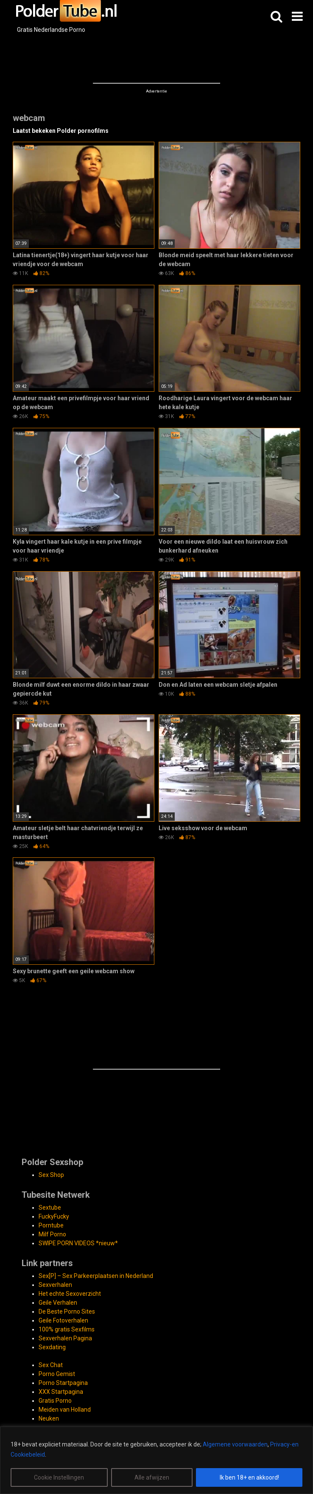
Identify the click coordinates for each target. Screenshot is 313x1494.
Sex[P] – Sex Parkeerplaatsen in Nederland (96, 1275)
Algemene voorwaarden (235, 1444)
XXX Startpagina (61, 1391)
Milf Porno (52, 1234)
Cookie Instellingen (59, 1477)
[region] (156, 1460)
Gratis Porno (55, 1400)
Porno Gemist (57, 1373)
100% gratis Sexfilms (67, 1329)
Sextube (50, 1207)
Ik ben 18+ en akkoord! (249, 1477)
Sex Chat (51, 1365)
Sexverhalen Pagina (65, 1338)
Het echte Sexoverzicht (70, 1293)
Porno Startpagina (63, 1382)
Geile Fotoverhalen (63, 1320)
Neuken (49, 1418)
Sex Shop (51, 1174)
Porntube (51, 1225)
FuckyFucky (54, 1216)
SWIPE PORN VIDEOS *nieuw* (78, 1243)
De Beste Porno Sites (67, 1311)
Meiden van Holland (65, 1409)
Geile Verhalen (58, 1302)
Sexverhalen (55, 1284)
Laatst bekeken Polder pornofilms (61, 130)
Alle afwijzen (151, 1477)
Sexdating (52, 1347)
